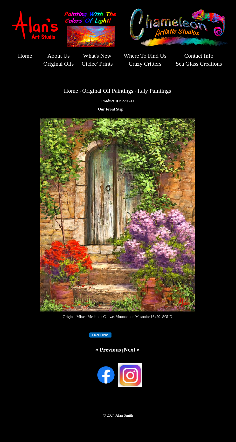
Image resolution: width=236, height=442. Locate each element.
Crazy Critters (145, 64)
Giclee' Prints (97, 64)
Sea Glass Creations (199, 64)
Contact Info (199, 56)
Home (25, 56)
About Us (58, 56)
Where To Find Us (145, 56)
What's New (97, 56)
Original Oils (58, 64)
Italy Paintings (154, 91)
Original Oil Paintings (107, 91)
